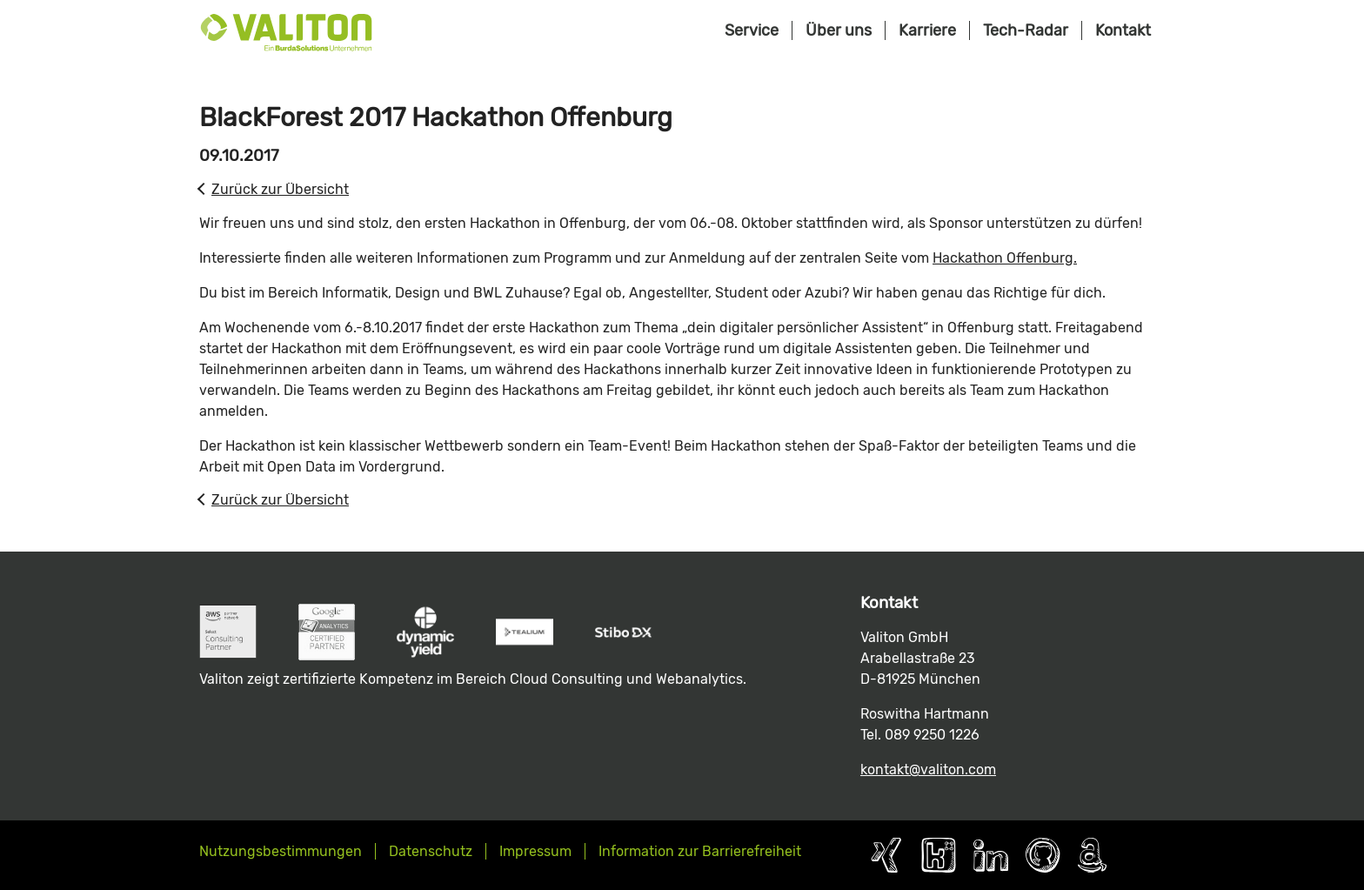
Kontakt (1123, 30)
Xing (886, 855)
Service (752, 30)
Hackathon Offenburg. (1005, 258)
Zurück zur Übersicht (280, 189)
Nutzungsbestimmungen (280, 851)
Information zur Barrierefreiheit (699, 851)
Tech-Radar (1025, 30)
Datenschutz (430, 851)
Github (1043, 855)
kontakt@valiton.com (928, 769)
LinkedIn (990, 855)
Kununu (938, 855)
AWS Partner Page (1092, 855)
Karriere (927, 30)
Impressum (535, 851)
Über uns (839, 30)
